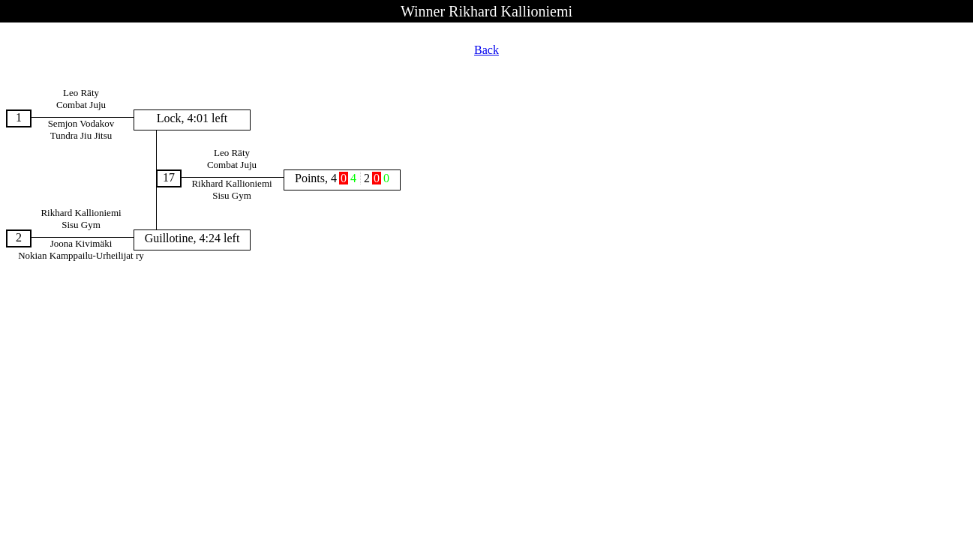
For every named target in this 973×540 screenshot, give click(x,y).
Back (486, 50)
